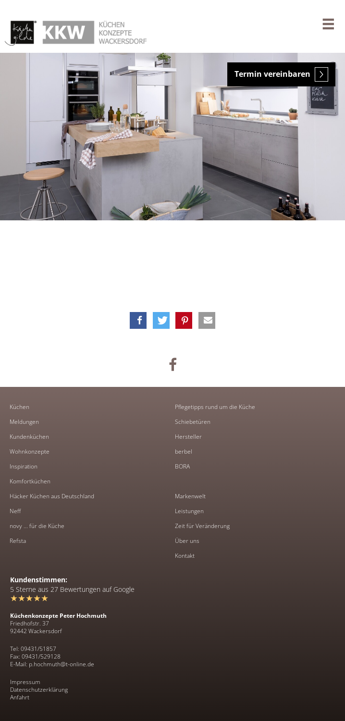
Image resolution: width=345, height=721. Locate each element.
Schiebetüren (192, 422)
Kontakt (185, 556)
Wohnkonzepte (29, 451)
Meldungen (24, 422)
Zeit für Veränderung (202, 526)
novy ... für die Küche (37, 526)
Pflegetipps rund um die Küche (215, 407)
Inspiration (23, 466)
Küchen (19, 407)
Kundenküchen (29, 436)
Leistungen (189, 511)
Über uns (187, 541)
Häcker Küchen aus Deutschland (52, 496)
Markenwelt (190, 496)
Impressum (25, 682)
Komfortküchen (30, 481)
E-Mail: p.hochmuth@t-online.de (52, 664)
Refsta (18, 541)
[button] (138, 320)
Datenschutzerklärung (39, 689)
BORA (182, 466)
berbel (183, 451)
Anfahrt (19, 697)
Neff (15, 511)
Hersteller (188, 436)
